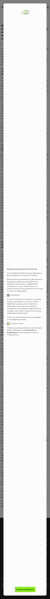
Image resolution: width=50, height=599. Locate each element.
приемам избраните (25, 589)
